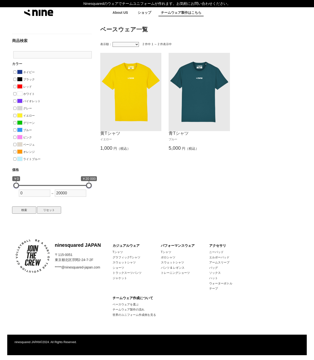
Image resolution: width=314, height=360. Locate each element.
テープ (213, 288)
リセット (49, 210)
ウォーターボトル (220, 283)
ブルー (24, 130)
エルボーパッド (219, 257)
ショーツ (118, 267)
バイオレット (29, 101)
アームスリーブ (219, 262)
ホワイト (26, 94)
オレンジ (26, 152)
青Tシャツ (179, 133)
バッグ (213, 267)
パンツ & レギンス (173, 267)
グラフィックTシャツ (126, 257)
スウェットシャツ (124, 262)
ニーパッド (216, 252)
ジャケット (120, 278)
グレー (24, 108)
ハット (213, 278)
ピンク (24, 137)
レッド (24, 86)
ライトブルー (29, 159)
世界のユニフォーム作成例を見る (134, 315)
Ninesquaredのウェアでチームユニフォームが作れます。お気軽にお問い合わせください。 (157, 3)
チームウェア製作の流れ (128, 309)
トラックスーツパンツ (127, 273)
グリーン (26, 123)
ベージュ (26, 144)
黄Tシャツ (110, 133)
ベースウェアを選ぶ (126, 304)
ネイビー (26, 72)
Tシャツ (118, 252)
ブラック (26, 79)
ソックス (215, 273)
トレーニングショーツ (175, 273)
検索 (24, 210)
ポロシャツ (168, 257)
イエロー (26, 115)
